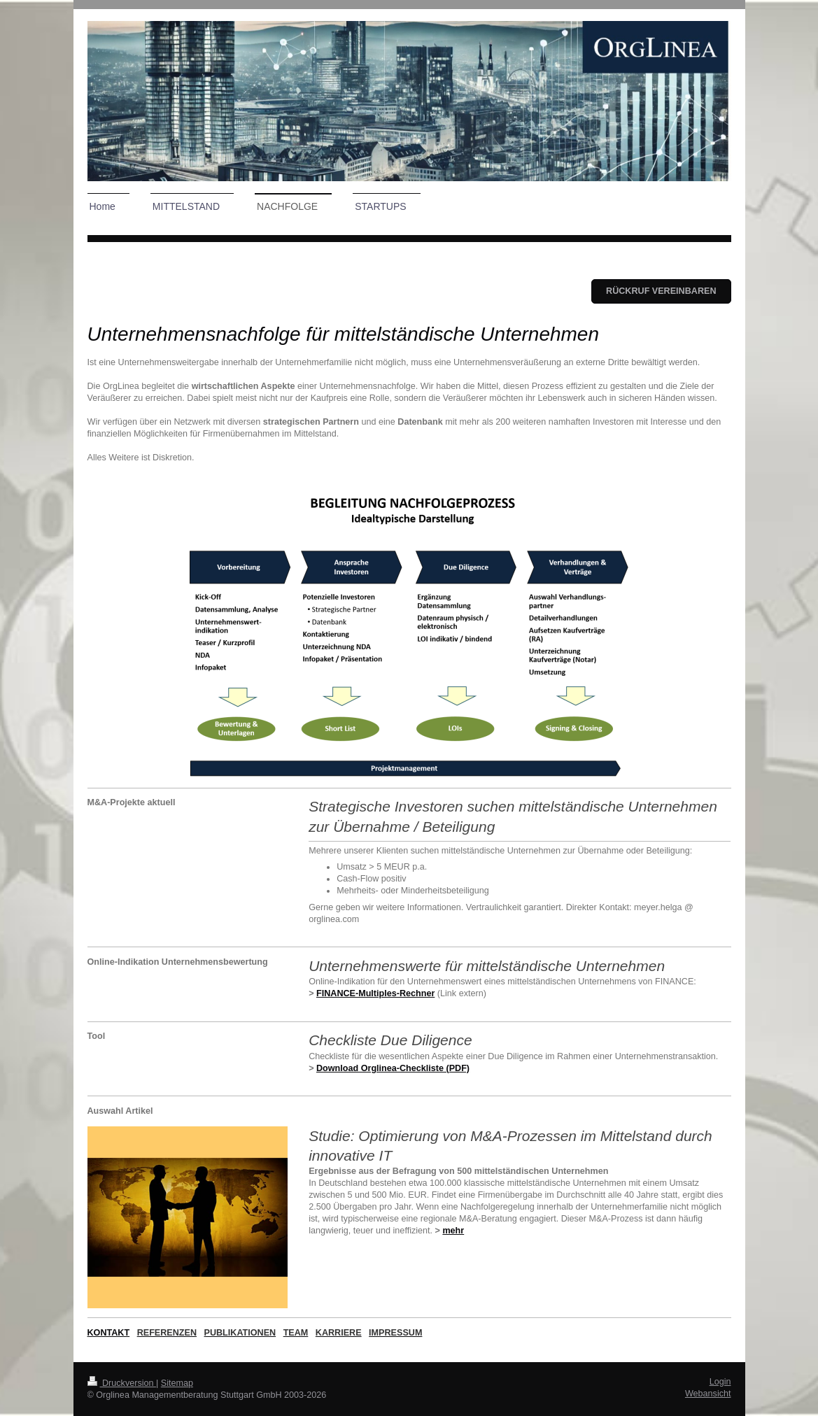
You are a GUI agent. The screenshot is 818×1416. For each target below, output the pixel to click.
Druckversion (121, 1383)
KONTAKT (108, 1333)
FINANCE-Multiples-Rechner (375, 993)
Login (720, 1382)
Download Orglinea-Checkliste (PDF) (393, 1068)
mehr (453, 1231)
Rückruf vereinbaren (661, 291)
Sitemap (177, 1383)
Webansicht (708, 1394)
